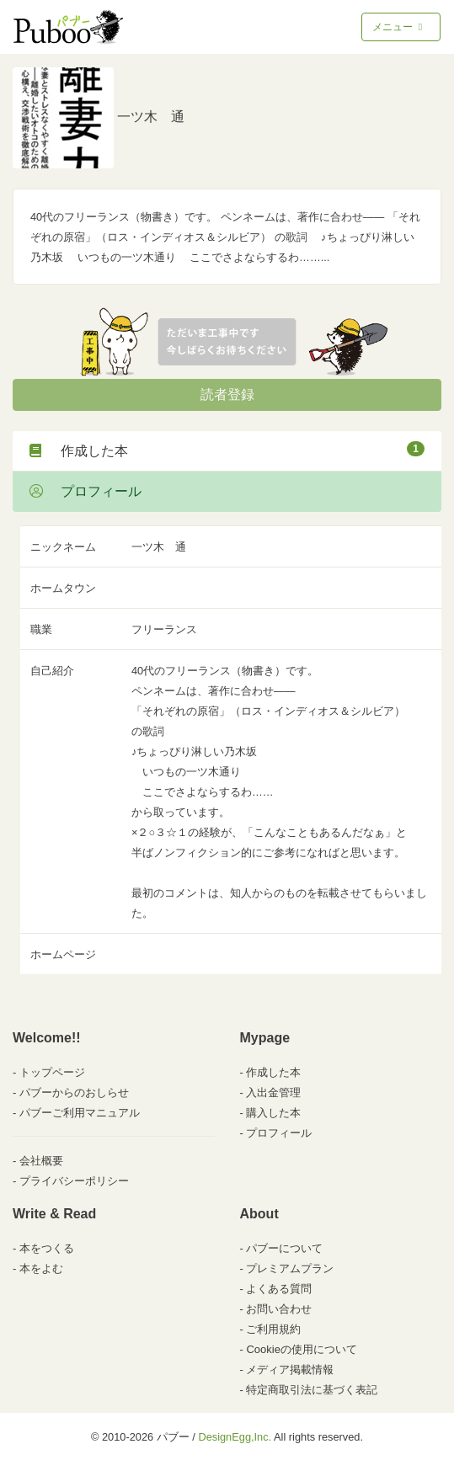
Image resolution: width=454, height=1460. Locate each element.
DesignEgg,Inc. (234, 1437)
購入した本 (273, 1112)
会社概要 (41, 1160)
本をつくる (46, 1248)
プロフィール (85, 491)
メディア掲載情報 (290, 1369)
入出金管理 (273, 1092)
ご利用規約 (273, 1329)
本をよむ (41, 1268)
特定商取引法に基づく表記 (311, 1389)
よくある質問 (279, 1288)
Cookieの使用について (301, 1349)
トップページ (52, 1072)
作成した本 (227, 449)
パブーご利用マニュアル (79, 1112)
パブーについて (284, 1248)
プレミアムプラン (290, 1268)
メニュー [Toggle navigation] (398, 27)
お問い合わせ (279, 1309)
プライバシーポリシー (74, 1181)
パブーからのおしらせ (74, 1092)
